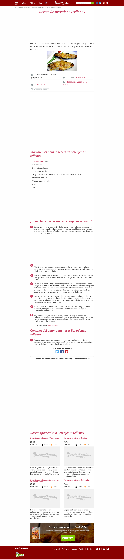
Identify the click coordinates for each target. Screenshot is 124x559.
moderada (80, 77)
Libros (24, 3)
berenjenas (39, 161)
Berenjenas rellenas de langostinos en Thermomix (44, 481)
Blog (40, 3)
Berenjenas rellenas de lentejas (77, 480)
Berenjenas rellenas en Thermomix (44, 438)
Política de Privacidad (69, 549)
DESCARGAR (67, 538)
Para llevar (38, 89)
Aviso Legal (56, 549)
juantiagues (53, 325)
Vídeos (32, 3)
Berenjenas (45, 89)
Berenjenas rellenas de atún (75, 438)
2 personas (40, 84)
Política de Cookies (85, 549)
